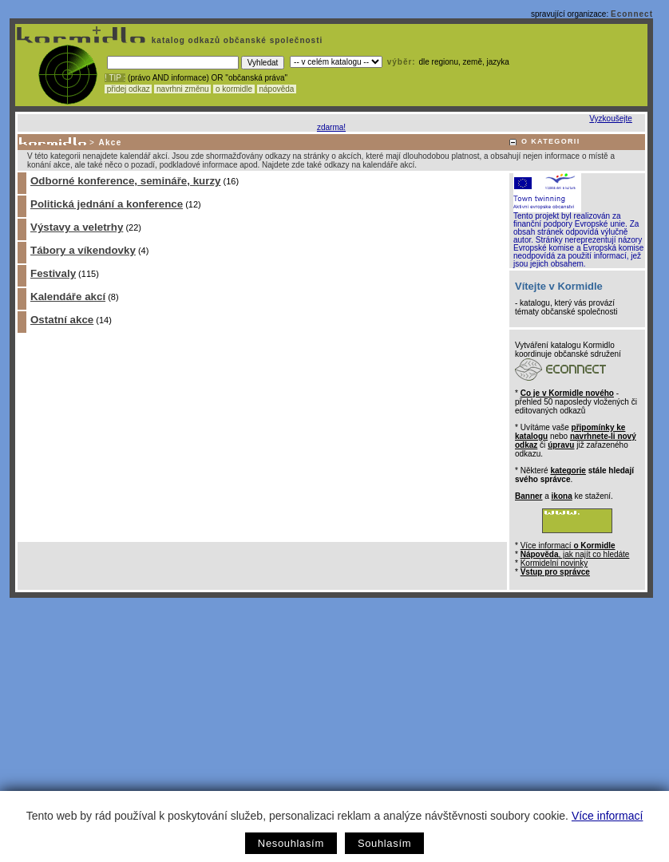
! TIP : (115, 77)
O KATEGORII (550, 141)
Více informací (607, 815)
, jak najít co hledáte (575, 554)
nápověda (277, 89)
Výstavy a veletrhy (76, 227)
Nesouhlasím (291, 843)
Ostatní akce (61, 320)
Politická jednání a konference (106, 204)
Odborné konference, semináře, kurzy (125, 181)
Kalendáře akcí (67, 296)
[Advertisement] (331, 717)
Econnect (632, 14)
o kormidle (234, 89)
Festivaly (53, 273)
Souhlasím (384, 843)
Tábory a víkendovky (83, 250)
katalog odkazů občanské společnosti (235, 40)
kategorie (567, 470)
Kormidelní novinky (554, 563)
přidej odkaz (128, 89)
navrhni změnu (182, 89)
